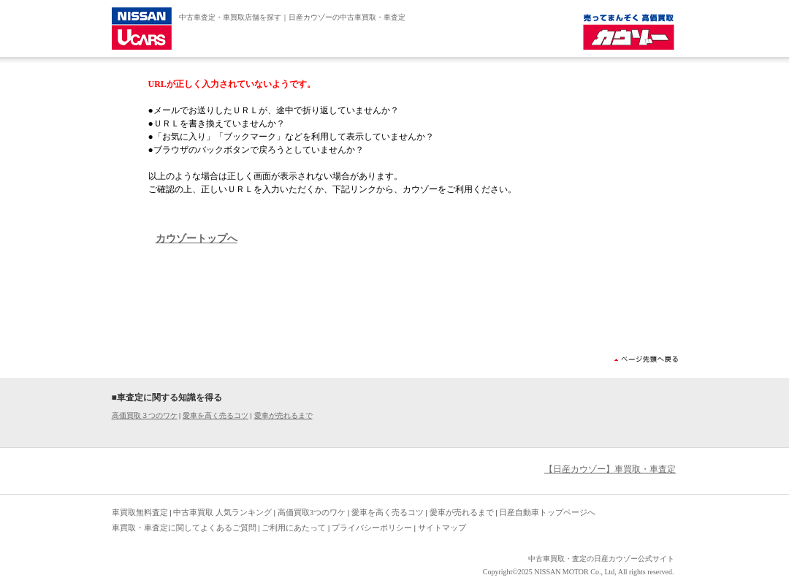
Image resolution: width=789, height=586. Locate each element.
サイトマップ (442, 527)
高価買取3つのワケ (312, 512)
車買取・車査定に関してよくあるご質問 (184, 527)
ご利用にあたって (294, 527)
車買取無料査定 (140, 512)
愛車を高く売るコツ (215, 415)
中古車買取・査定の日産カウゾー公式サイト (601, 559)
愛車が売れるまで (283, 415)
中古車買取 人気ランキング (222, 512)
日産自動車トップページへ (547, 512)
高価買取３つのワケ (145, 415)
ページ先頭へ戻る (646, 359)
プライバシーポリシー (372, 527)
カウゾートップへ (196, 238)
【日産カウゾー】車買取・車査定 (610, 469)
